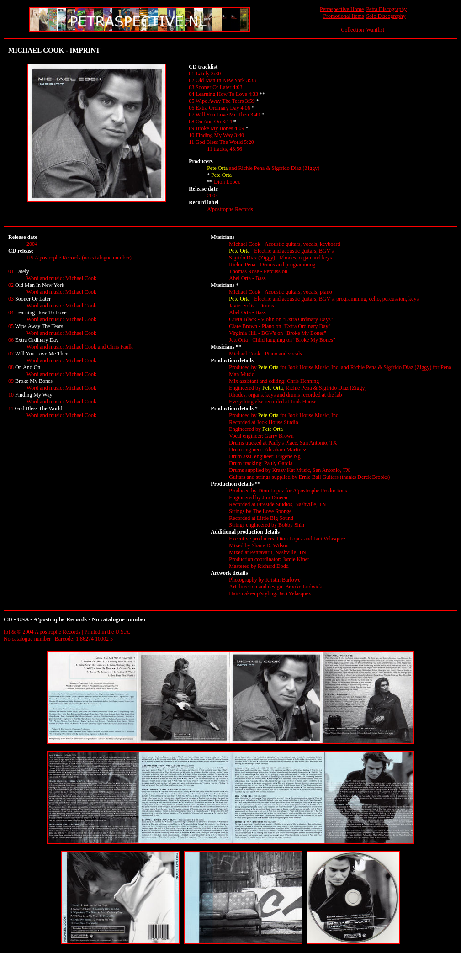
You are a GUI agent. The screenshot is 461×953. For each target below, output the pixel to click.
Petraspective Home (342, 9)
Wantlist (375, 29)
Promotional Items (343, 16)
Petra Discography (386, 9)
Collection (352, 29)
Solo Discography (385, 16)
